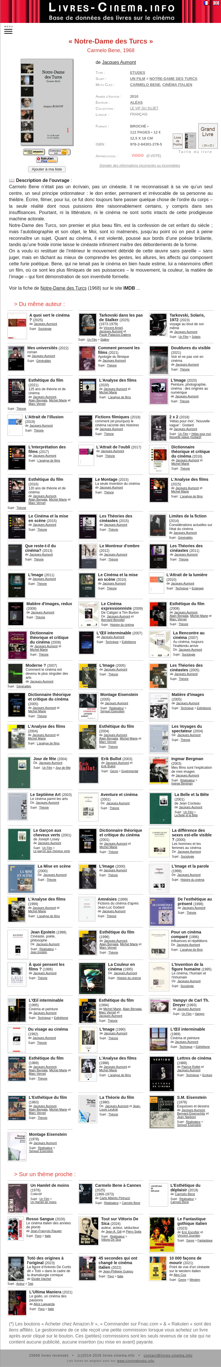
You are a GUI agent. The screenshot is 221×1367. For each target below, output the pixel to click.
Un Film (137, 79)
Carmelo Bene (145, 85)
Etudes (137, 72)
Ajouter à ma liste (47, 169)
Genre (114, 771)
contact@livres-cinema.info (168, 1356)
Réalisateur (116, 708)
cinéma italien (177, 85)
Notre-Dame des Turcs (63, 288)
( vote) (145, 156)
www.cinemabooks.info (135, 1360)
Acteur (20, 1283)
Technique (182, 588)
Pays (38, 1235)
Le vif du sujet (144, 108)
